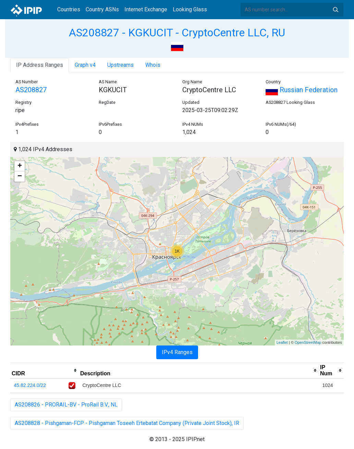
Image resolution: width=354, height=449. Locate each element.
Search (335, 9)
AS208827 (31, 90)
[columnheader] (44, 370)
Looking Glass (190, 9)
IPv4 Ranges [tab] (177, 352)
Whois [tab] (152, 65)
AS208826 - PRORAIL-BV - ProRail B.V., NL (66, 404)
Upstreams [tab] (120, 65)
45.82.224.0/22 (30, 385)
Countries (68, 9)
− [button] (19, 176)
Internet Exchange (145, 9)
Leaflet (282, 342)
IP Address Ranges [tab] (39, 65)
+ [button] (19, 166)
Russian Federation (302, 90)
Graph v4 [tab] (85, 65)
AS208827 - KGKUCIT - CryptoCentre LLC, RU (177, 32)
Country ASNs (102, 9)
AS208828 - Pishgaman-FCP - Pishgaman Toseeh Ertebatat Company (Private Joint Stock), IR (127, 423)
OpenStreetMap (308, 342)
